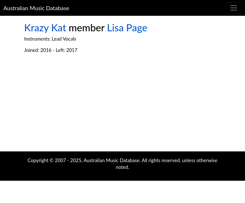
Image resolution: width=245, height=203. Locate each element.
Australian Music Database (36, 8)
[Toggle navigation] (234, 8)
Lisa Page (127, 27)
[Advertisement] (122, 106)
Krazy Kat (45, 27)
